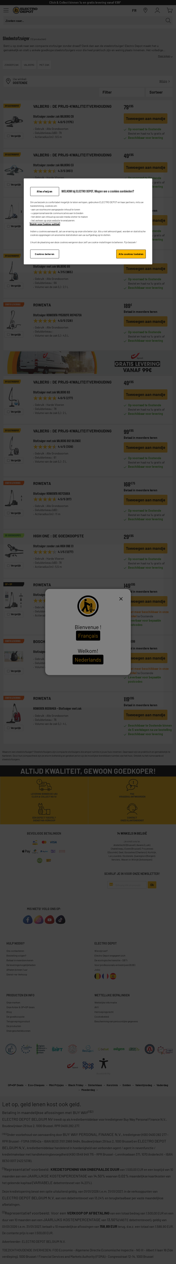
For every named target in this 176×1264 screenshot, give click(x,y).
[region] (88, 221)
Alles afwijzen (44, 191)
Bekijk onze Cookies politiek (45, 224)
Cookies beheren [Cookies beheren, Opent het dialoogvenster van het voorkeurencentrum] (44, 253)
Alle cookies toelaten (131, 253)
